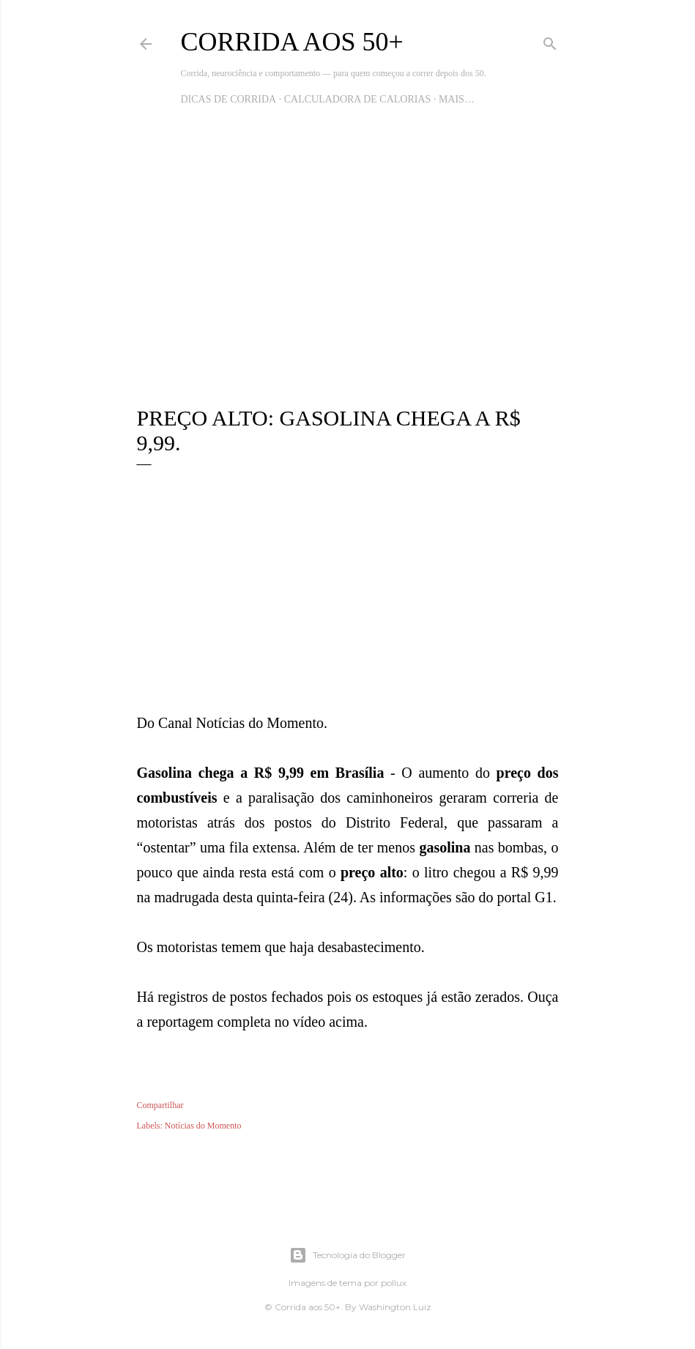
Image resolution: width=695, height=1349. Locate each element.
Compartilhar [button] (160, 1105)
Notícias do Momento (203, 1126)
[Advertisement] (348, 266)
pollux (393, 1282)
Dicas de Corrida (229, 99)
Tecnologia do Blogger (347, 1255)
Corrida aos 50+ (292, 41)
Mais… (457, 99)
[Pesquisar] (550, 41)
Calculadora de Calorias (357, 99)
